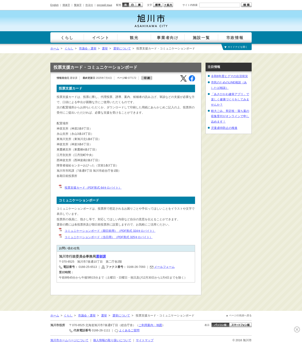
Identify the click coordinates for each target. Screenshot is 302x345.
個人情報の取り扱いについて (112, 340)
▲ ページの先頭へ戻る (239, 315)
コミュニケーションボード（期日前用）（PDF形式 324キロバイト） (106, 230)
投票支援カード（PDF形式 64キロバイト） (89, 187)
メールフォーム (164, 266)
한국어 (89, 5)
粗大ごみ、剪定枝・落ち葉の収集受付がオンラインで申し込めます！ (230, 116)
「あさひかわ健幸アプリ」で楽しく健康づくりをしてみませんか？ (230, 99)
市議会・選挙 (87, 48)
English (54, 5)
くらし (69, 48)
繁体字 (78, 5)
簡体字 (66, 5)
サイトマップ (145, 340)
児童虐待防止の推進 (224, 128)
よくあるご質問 (129, 330)
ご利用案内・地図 (150, 325)
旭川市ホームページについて (69, 340)
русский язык (104, 5)
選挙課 (101, 256)
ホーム (54, 48)
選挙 (105, 48)
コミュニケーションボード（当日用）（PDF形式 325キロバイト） (105, 237)
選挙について (122, 48)
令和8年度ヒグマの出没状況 (229, 76)
